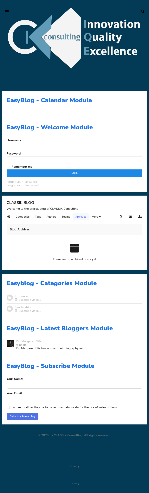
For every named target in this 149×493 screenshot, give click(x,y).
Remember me (21, 166)
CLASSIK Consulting (68, 435)
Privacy (74, 466)
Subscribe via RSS (28, 300)
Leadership (23, 307)
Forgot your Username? (23, 185)
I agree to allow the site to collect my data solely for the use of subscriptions (64, 407)
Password (14, 153)
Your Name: (15, 379)
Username (14, 140)
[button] (96, 216)
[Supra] (74, 38)
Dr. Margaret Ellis (29, 341)
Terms (74, 484)
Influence (21, 296)
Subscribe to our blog (22, 416)
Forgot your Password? (22, 182)
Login (74, 173)
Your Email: (15, 393)
